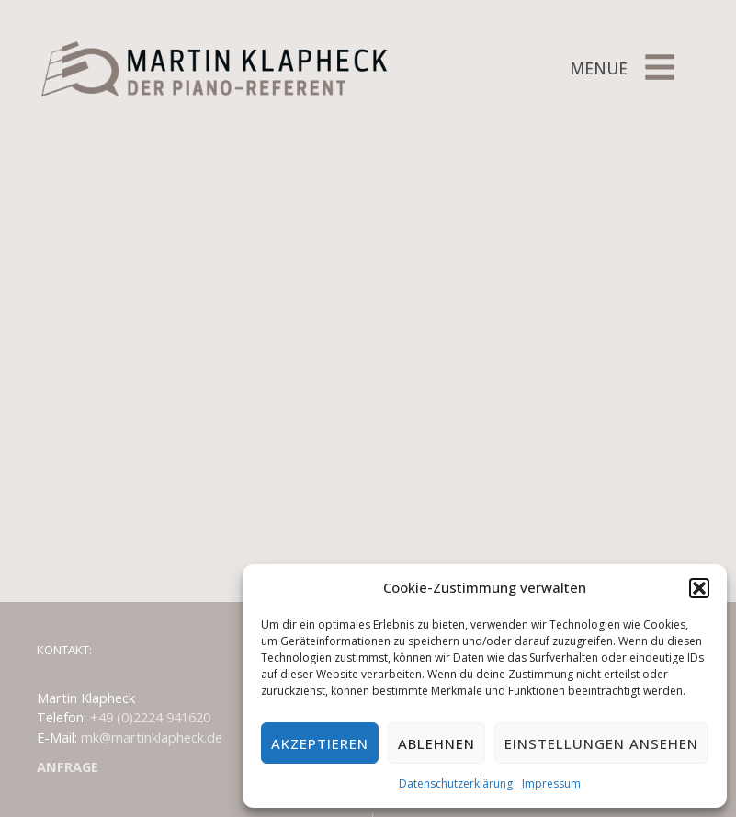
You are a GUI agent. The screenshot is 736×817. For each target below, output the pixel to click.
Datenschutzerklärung (456, 783)
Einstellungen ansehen (601, 743)
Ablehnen (436, 743)
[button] (699, 588)
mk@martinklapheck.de (151, 737)
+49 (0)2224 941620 (150, 717)
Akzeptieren (319, 743)
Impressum (551, 783)
